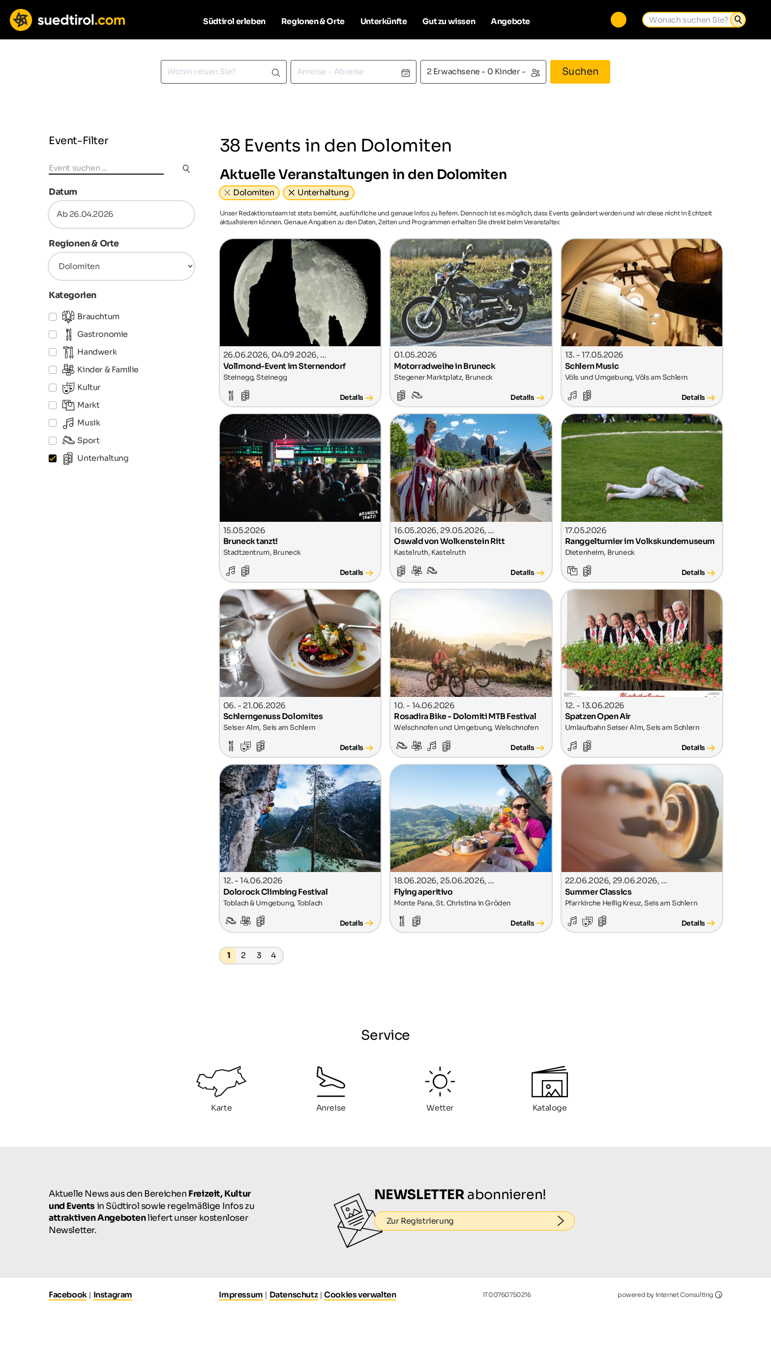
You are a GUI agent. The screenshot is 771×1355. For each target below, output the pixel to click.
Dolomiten (253, 192)
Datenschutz (293, 1295)
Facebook (68, 1295)
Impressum (241, 1295)
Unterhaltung (323, 192)
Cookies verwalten (360, 1295)
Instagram (112, 1295)
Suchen (580, 71)
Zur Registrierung (480, 1221)
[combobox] (224, 72)
